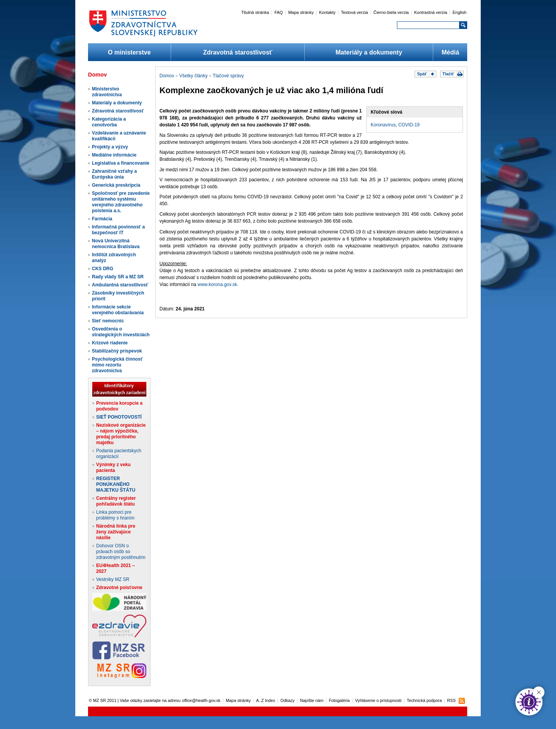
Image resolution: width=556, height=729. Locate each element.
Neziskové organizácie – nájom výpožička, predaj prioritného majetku (121, 433)
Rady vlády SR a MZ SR (118, 276)
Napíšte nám (312, 700)
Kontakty (327, 12)
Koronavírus (383, 125)
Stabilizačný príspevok (117, 351)
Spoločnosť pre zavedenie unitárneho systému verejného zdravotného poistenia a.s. (121, 202)
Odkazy (287, 700)
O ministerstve (129, 52)
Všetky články (193, 75)
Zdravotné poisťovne (119, 587)
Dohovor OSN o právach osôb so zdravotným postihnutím (120, 551)
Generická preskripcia (116, 185)
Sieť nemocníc (108, 321)
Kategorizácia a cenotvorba (109, 122)
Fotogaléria (339, 700)
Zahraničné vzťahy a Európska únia (114, 174)
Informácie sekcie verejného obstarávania (118, 309)
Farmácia (102, 218)
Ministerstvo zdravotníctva (107, 91)
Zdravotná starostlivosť (237, 52)
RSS (451, 700)
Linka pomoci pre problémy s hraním (115, 515)
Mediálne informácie (114, 155)
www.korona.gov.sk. (218, 284)
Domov (166, 75)
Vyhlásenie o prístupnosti (378, 700)
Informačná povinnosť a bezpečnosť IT (118, 229)
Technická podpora (424, 700)
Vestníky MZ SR (112, 579)
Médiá (450, 52)
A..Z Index (265, 700)
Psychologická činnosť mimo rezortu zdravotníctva (117, 364)
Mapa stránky (301, 12)
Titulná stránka (255, 12)
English (459, 12)
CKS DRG (102, 268)
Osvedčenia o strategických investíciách (120, 331)
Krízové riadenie (110, 343)
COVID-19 (408, 125)
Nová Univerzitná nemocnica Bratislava (115, 243)
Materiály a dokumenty (369, 52)
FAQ (279, 12)
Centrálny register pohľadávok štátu (116, 501)
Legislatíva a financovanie (120, 163)
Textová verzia (354, 12)
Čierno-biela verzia (391, 12)
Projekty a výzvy (110, 147)
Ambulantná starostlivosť (120, 285)
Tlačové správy (228, 75)
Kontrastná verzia (431, 12)
